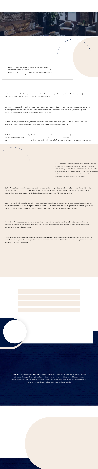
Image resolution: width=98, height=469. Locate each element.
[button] (49, 291)
